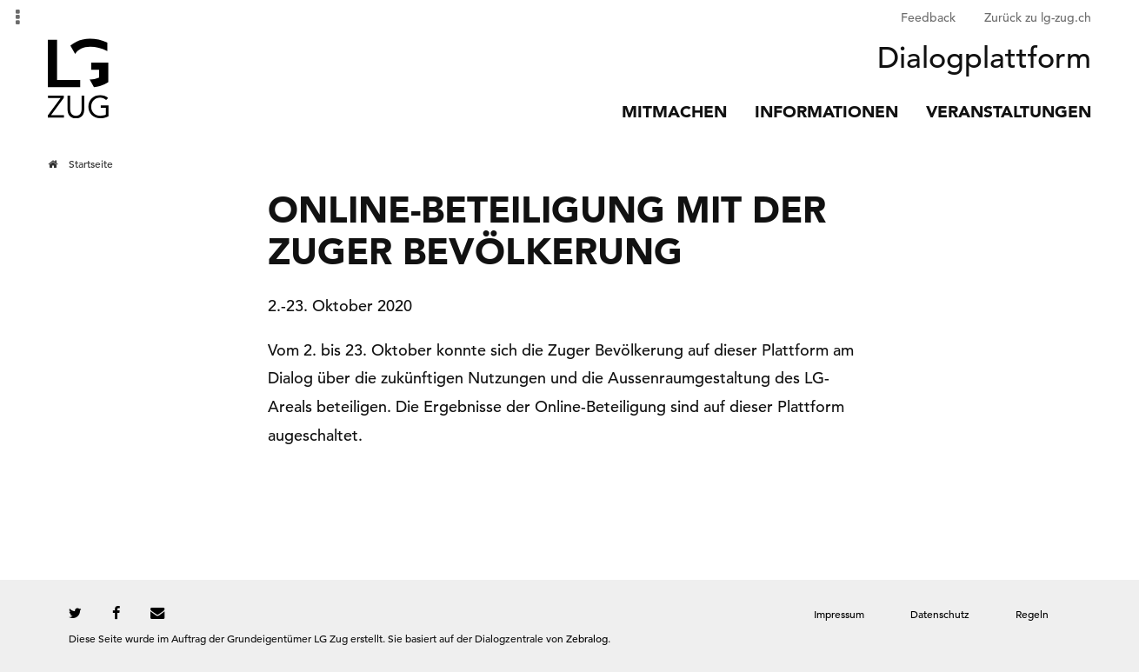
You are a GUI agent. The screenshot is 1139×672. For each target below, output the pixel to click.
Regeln (1032, 614)
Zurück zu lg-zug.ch (1037, 17)
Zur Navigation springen (0, 17)
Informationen (826, 112)
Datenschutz (939, 614)
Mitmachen (674, 112)
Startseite (91, 163)
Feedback (928, 17)
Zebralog (587, 638)
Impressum (839, 614)
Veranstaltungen (1008, 112)
